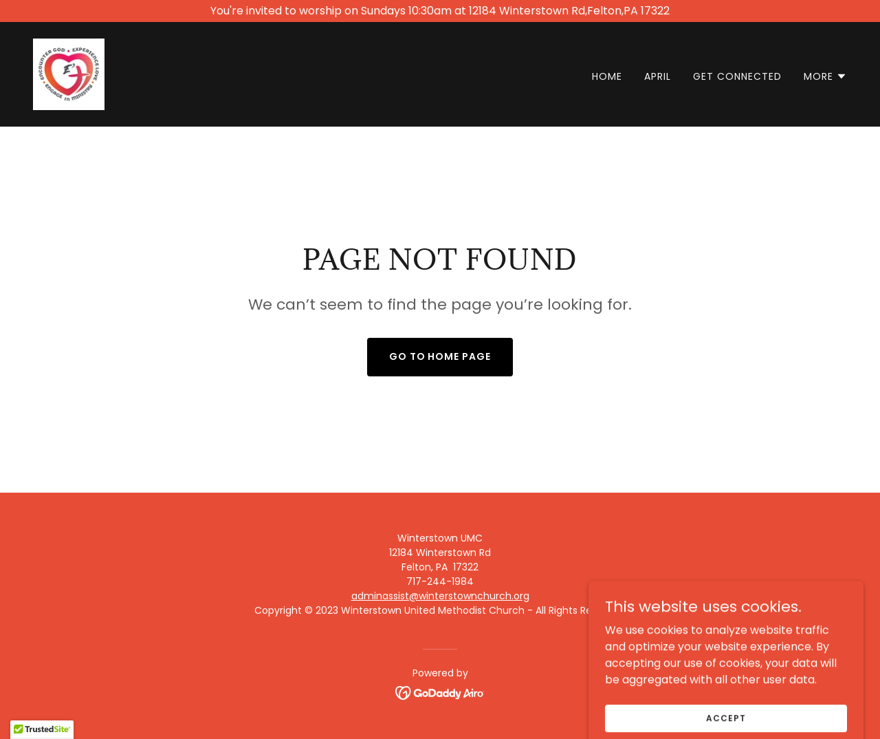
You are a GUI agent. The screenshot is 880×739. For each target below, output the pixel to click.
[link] (68, 73)
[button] (825, 76)
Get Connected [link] (737, 76)
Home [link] (607, 76)
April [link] (657, 76)
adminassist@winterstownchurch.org (440, 596)
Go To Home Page (440, 356)
